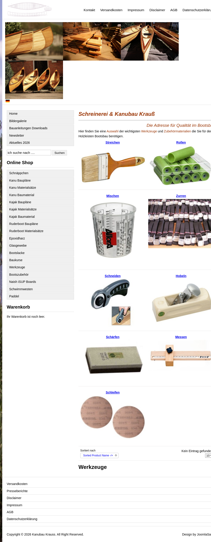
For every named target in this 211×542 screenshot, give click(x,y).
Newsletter (16, 135)
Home (13, 113)
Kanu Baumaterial (21, 195)
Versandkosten (111, 10)
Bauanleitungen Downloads (28, 128)
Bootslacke (16, 253)
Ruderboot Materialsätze (26, 231)
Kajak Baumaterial (22, 216)
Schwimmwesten (21, 289)
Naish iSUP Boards (22, 282)
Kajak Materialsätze (23, 209)
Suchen (59, 153)
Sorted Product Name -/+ (98, 455)
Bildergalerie (18, 121)
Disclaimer (157, 10)
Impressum (136, 10)
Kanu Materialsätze (22, 187)
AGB (173, 10)
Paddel (14, 296)
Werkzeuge (17, 267)
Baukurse (15, 260)
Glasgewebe (18, 245)
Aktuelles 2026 (19, 142)
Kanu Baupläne (20, 180)
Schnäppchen (18, 173)
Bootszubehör (18, 274)
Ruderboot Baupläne (23, 224)
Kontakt (89, 10)
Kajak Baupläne (20, 202)
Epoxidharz (17, 238)
